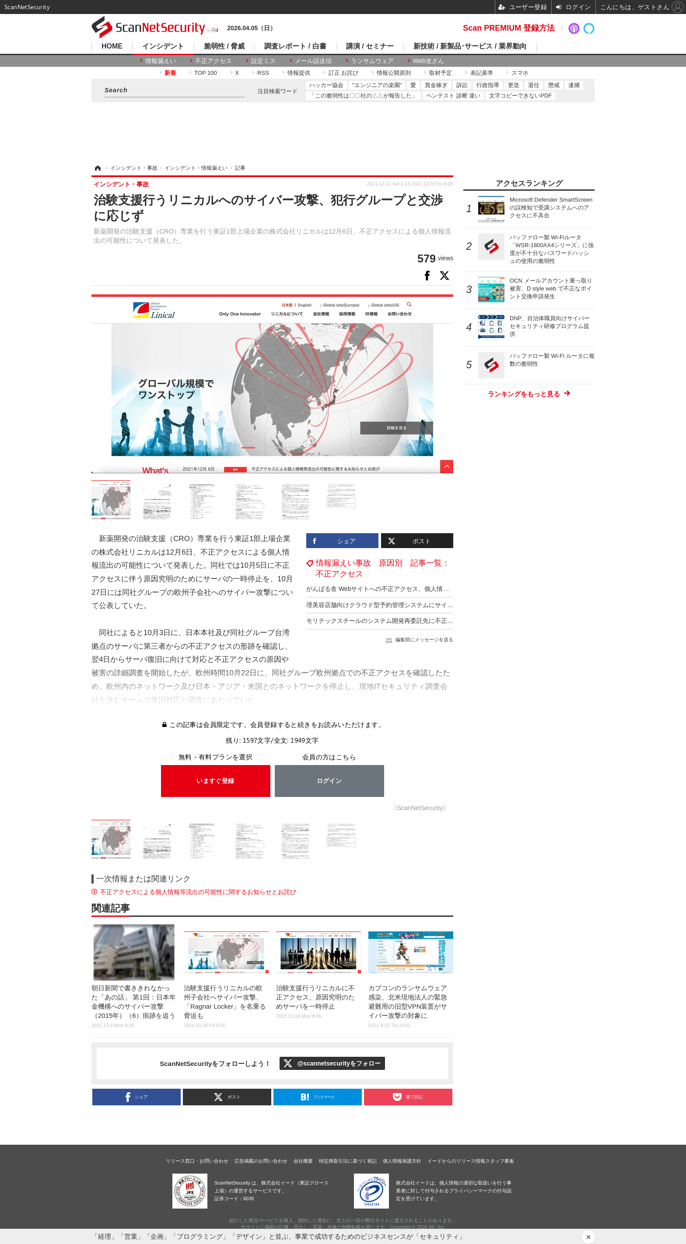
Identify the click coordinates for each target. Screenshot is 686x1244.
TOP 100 (205, 73)
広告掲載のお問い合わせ (260, 1161)
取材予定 (440, 73)
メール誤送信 (313, 60)
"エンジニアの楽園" (377, 85)
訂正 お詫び (344, 73)
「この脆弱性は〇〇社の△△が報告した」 (363, 95)
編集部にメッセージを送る (424, 639)
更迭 (513, 85)
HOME (112, 46)
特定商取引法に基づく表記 (348, 1161)
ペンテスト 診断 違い (453, 95)
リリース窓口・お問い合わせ (197, 1161)
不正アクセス (213, 60)
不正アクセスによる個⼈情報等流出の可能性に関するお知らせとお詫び (198, 891)
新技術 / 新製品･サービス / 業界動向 (470, 46)
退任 (533, 85)
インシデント (163, 46)
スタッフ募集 (499, 1161)
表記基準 (481, 73)
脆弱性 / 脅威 (224, 46)
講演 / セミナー (370, 46)
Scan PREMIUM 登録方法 (509, 28)
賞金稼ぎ (436, 85)
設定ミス (263, 60)
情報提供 (298, 73)
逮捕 (574, 85)
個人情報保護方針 (402, 1161)
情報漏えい (160, 60)
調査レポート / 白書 (295, 46)
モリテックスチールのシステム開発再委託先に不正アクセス (389, 620)
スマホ (519, 73)
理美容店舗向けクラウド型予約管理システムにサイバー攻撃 (389, 604)
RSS (263, 73)
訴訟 (462, 85)
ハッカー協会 (326, 85)
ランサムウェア (372, 60)
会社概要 (303, 1161)
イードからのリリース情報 (456, 1161)
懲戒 (554, 85)
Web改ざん (428, 60)
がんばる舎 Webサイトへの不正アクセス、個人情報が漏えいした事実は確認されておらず (429, 588)
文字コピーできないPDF (520, 95)
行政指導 (487, 85)
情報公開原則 (394, 73)
